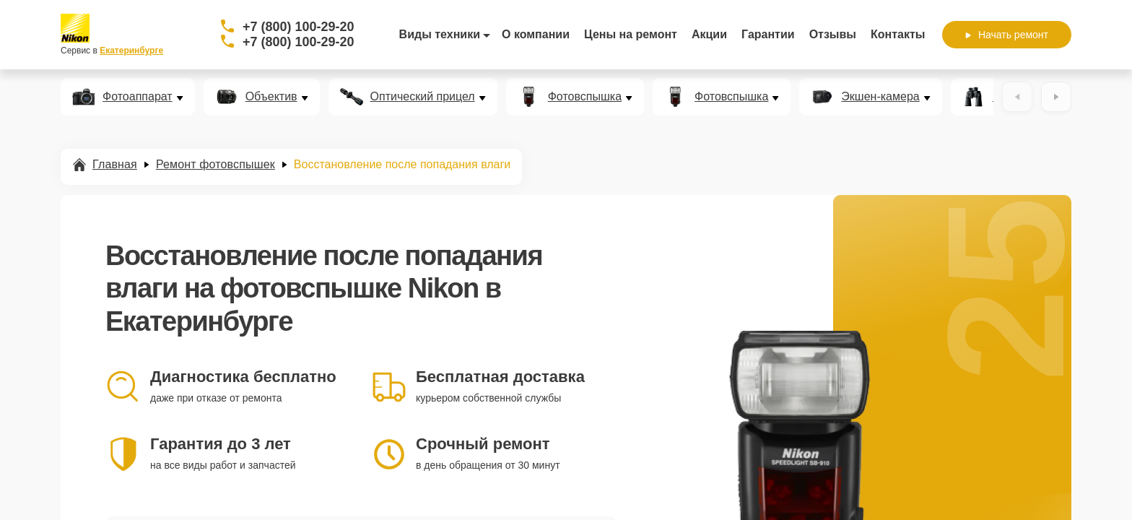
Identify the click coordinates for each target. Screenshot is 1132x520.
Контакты (898, 34)
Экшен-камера (880, 97)
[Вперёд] (1056, 97)
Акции (709, 34)
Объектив (271, 97)
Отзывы (832, 34)
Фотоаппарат (138, 97)
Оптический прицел (422, 97)
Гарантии (768, 34)
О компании (536, 34)
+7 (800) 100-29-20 (298, 27)
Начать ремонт (1006, 34)
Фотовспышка (585, 97)
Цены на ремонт (630, 34)
